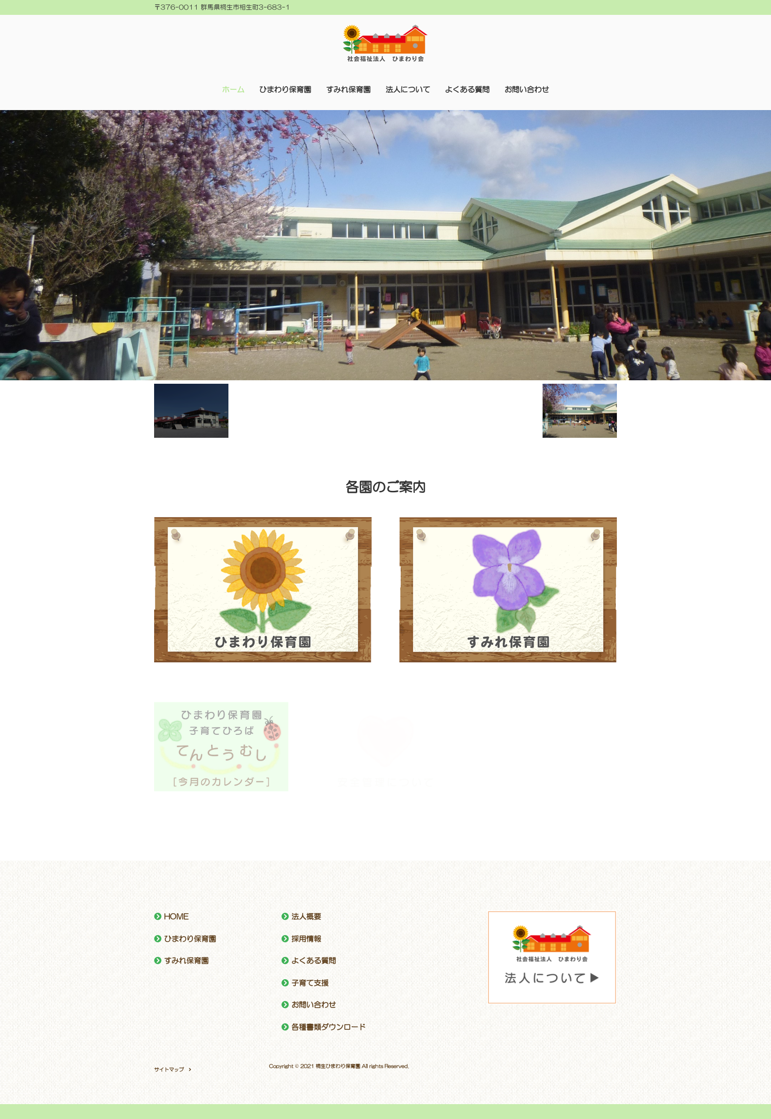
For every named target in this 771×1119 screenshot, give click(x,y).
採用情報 (306, 938)
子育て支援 (310, 983)
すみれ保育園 (348, 89)
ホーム (233, 89)
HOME (176, 916)
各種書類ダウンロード (328, 1027)
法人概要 (306, 916)
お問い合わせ (526, 89)
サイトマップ (169, 1069)
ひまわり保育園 (285, 89)
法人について (408, 89)
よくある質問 (467, 89)
